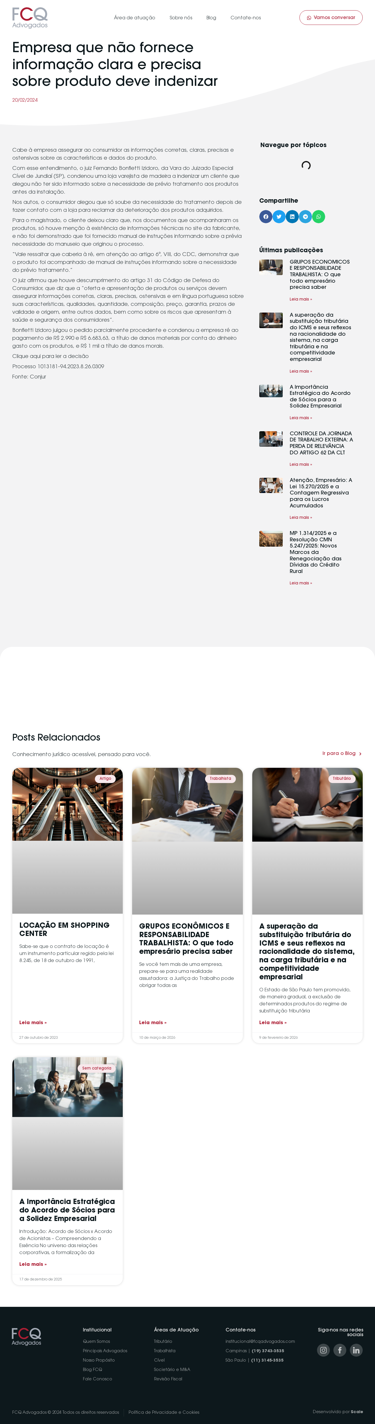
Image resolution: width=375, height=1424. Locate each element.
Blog (211, 18)
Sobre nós (181, 18)
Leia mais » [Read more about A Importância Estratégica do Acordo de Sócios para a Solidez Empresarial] (301, 418)
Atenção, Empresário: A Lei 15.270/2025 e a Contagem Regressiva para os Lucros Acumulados (321, 493)
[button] (265, 216)
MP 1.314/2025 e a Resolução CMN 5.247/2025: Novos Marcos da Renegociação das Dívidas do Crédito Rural (316, 552)
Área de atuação (134, 18)
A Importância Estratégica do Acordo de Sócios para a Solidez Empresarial (67, 1211)
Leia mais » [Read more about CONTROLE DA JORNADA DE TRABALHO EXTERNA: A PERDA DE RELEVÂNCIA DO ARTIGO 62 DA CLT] (301, 465)
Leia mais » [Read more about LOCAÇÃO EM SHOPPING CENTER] (33, 1023)
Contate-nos (246, 18)
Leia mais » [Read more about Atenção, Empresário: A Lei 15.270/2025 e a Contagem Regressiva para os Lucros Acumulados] (301, 518)
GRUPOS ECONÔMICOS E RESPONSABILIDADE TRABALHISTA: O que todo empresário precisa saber (320, 275)
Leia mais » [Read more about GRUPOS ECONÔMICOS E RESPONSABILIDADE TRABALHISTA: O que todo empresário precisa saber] (301, 300)
